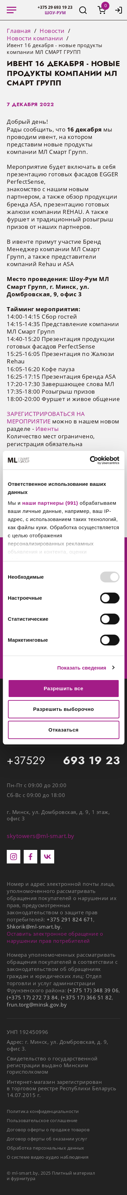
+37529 (63, 761)
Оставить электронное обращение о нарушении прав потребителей (55, 937)
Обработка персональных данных (45, 1148)
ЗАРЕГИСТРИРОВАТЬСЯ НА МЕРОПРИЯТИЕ (46, 417)
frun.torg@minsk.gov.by (37, 1004)
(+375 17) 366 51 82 (86, 997)
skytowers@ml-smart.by (41, 836)
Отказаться (63, 730)
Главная (19, 31)
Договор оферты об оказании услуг (47, 1139)
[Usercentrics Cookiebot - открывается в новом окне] (90, 460)
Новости (52, 31)
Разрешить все (63, 688)
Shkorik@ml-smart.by (34, 926)
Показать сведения (81, 668)
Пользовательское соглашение (42, 1120)
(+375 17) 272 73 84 (32, 997)
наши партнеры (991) (50, 503)
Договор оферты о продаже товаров (48, 1130)
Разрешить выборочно (63, 709)
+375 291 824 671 (70, 919)
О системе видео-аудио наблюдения (47, 1157)
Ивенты (47, 429)
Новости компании (35, 38)
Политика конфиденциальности (43, 1111)
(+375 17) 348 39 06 (93, 990)
